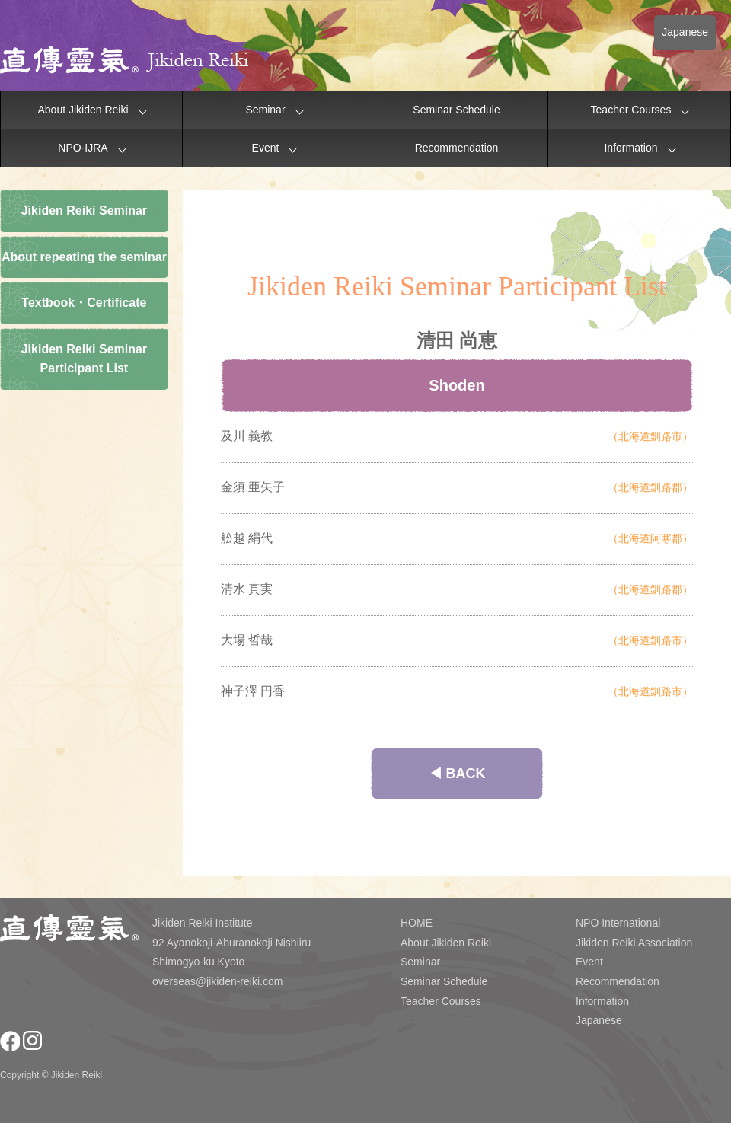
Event (265, 148)
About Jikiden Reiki (82, 110)
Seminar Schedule (456, 110)
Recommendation (457, 148)
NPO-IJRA (82, 148)
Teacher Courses (631, 110)
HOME (417, 923)
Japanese (685, 32)
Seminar (265, 110)
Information (630, 148)
